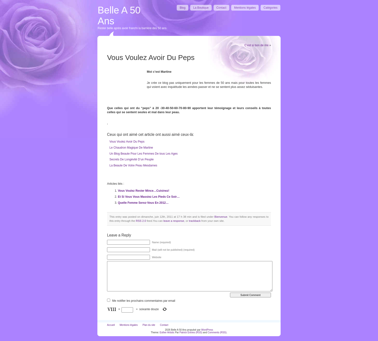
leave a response (173, 220)
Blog (182, 7)
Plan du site (148, 325)
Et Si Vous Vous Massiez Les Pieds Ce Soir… (149, 196)
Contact (221, 7)
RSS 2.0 (141, 220)
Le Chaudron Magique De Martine (131, 147)
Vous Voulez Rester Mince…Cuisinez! (143, 190)
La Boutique (201, 7)
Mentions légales (245, 7)
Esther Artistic (167, 332)
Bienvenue (220, 216)
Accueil (111, 325)
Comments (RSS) (217, 332)
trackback (195, 220)
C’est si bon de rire (256, 45)
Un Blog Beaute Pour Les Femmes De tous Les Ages (143, 153)
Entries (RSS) (195, 332)
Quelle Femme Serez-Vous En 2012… (143, 202)
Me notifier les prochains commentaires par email (143, 300)
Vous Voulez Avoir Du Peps (126, 141)
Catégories (270, 7)
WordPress (207, 329)
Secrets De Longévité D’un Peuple (131, 159)
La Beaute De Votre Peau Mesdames (133, 165)
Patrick (183, 332)
